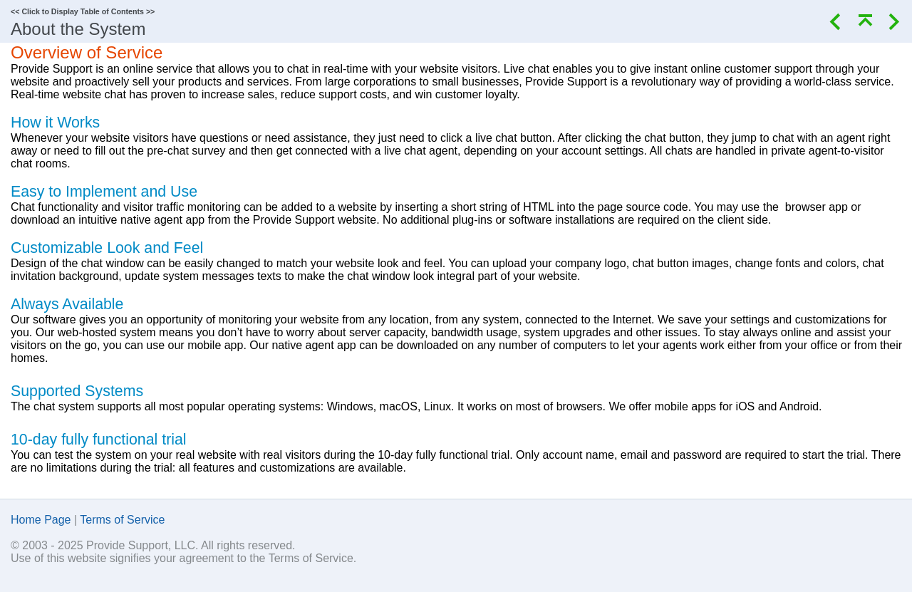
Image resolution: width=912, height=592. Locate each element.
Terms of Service (122, 520)
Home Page (41, 520)
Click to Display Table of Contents (82, 11)
